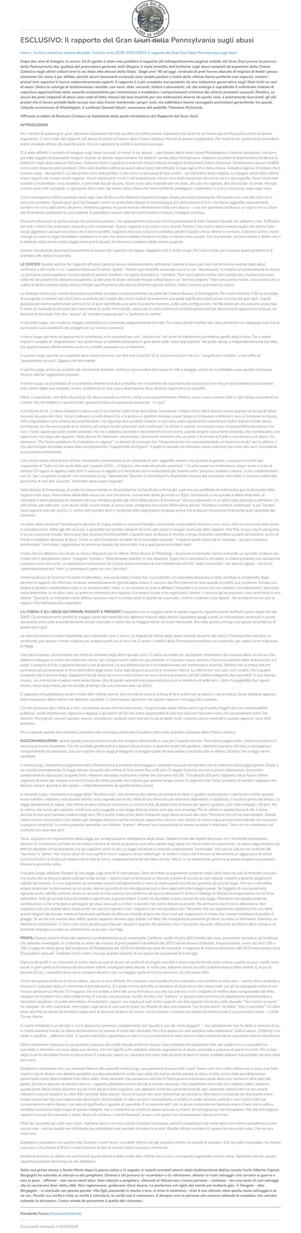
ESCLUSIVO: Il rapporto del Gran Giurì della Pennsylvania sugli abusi (182, 52)
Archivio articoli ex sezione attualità (62, 52)
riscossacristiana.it (65, 1213)
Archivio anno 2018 (108, 52)
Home (25, 52)
